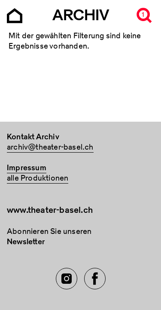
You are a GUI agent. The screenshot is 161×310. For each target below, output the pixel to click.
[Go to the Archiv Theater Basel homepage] (14, 15)
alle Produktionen (37, 178)
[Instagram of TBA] (66, 278)
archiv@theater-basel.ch (50, 147)
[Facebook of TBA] (95, 278)
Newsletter (26, 242)
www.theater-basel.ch (50, 210)
